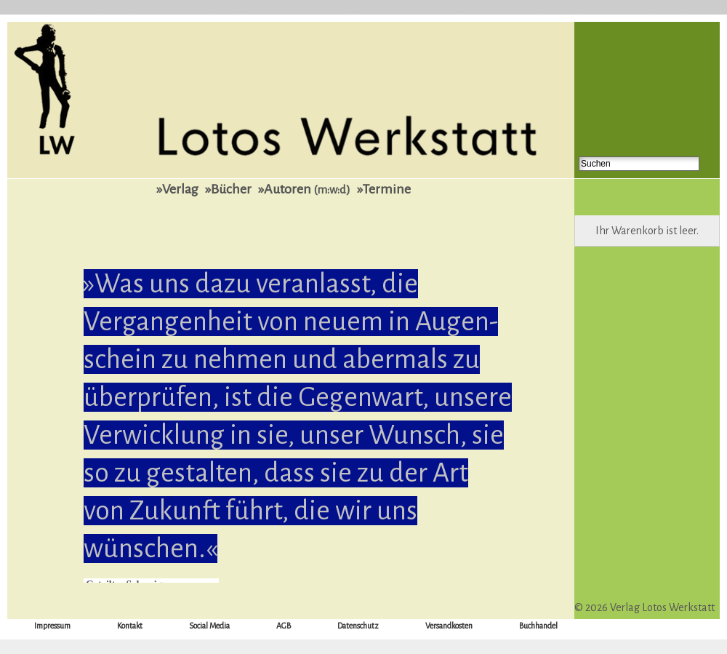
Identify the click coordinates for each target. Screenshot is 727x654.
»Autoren (304, 189)
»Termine (384, 189)
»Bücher (228, 189)
